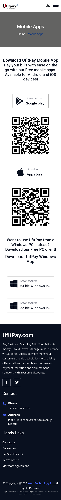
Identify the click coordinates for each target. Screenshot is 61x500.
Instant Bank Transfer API (41, 491)
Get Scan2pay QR (12, 454)
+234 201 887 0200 (19, 408)
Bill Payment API (25, 491)
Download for (30, 283)
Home (21, 34)
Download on (29, 101)
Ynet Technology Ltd (41, 483)
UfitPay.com (18, 335)
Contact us (8, 442)
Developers (9, 448)
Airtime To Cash (13, 491)
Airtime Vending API (35, 494)
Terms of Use (10, 460)
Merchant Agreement (15, 466)
